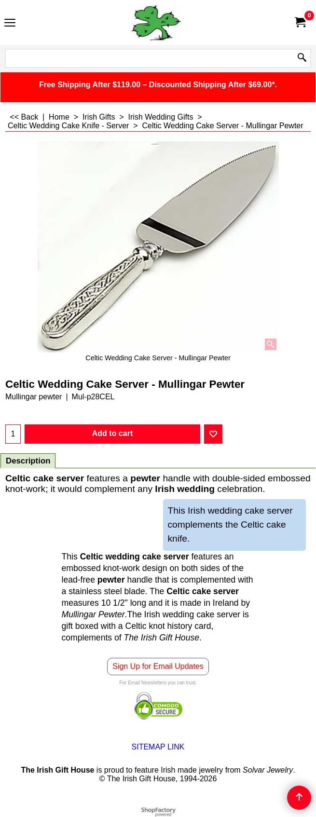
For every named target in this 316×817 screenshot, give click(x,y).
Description (28, 460)
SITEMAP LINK (158, 747)
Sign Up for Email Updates (158, 666)
